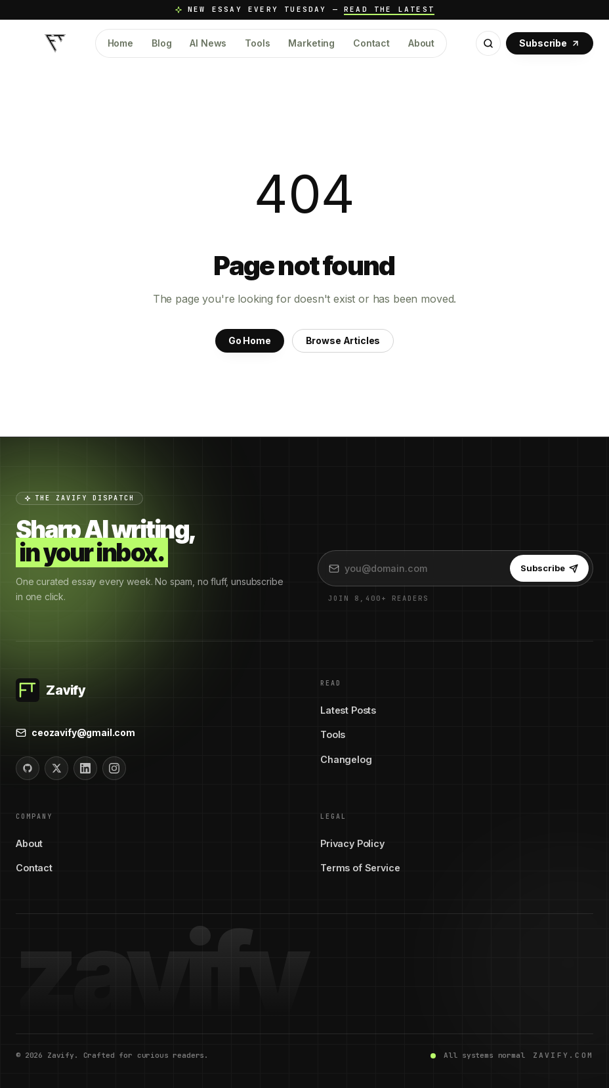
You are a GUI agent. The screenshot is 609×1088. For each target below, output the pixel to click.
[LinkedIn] (85, 768)
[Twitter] (56, 768)
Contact (371, 43)
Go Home (249, 340)
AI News (208, 43)
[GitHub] (27, 768)
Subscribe (549, 43)
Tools (257, 43)
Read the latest (389, 9)
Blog (161, 43)
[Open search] (488, 43)
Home (120, 43)
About (421, 43)
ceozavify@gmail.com (75, 732)
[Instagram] (114, 768)
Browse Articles (343, 340)
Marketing (311, 43)
